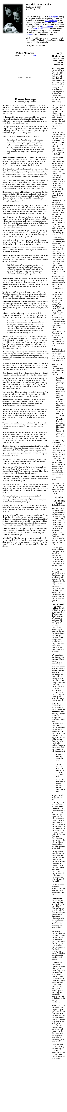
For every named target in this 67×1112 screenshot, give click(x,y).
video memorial (47, 27)
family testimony (39, 29)
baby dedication (51, 21)
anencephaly (53, 17)
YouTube (32, 55)
